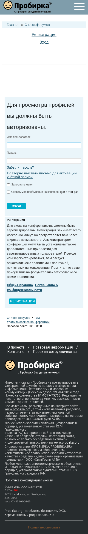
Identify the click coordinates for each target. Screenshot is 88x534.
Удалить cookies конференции (28, 322)
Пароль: (12, 152)
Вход (44, 42)
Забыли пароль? (20, 167)
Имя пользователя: (19, 137)
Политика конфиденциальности (29, 480)
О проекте (15, 347)
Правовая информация (53, 347)
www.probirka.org (18, 409)
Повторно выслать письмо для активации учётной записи (42, 175)
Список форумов (37, 25)
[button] (24, 54)
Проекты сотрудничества (55, 351)
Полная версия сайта (44, 527)
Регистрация (44, 34)
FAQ (37, 317)
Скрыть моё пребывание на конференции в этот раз (42, 192)
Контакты (15, 351)
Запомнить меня (19, 184)
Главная (13, 25)
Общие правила (20, 285)
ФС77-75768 (51, 395)
